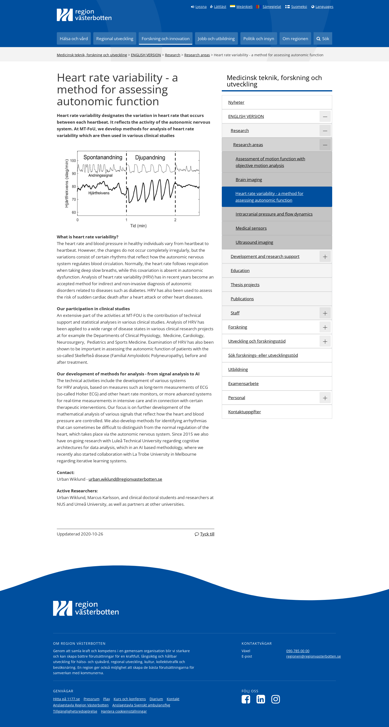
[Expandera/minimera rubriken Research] (325, 130)
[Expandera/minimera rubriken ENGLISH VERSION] (325, 116)
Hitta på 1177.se (66, 699)
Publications (242, 299)
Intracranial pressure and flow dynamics (274, 214)
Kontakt (173, 699)
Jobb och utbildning (216, 38)
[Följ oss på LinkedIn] (262, 699)
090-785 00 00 (297, 650)
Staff (235, 313)
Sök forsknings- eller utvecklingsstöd (263, 355)
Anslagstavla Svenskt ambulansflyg (141, 705)
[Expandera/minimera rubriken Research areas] (325, 144)
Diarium (156, 699)
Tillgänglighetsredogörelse (75, 711)
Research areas (197, 55)
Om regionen (295, 38)
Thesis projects (245, 284)
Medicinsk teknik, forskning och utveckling (92, 55)
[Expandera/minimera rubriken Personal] (325, 397)
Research (172, 55)
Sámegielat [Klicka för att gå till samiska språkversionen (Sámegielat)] (272, 6)
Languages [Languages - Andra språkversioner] (324, 6)
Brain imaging (249, 179)
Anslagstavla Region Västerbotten (81, 705)
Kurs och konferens (130, 699)
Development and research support (265, 256)
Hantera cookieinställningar (124, 711)
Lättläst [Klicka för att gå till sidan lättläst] (220, 6)
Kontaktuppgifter (244, 412)
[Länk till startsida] (84, 15)
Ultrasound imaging (254, 242)
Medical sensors (251, 228)
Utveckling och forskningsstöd (257, 341)
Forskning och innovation (166, 38)
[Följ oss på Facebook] (247, 699)
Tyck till (207, 534)
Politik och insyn (258, 38)
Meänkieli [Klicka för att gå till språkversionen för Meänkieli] (244, 6)
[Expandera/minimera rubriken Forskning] (325, 327)
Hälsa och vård (74, 38)
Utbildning (238, 369)
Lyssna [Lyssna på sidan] (201, 6)
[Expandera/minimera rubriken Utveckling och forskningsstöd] (325, 341)
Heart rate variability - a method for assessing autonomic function (269, 197)
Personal (236, 397)
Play (106, 699)
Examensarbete (243, 383)
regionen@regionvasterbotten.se (313, 656)
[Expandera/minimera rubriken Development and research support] (325, 256)
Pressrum (91, 699)
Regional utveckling (114, 38)
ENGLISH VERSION (146, 55)
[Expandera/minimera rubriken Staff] (325, 312)
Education (240, 270)
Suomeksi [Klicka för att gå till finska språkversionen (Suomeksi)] (299, 6)
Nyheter (236, 102)
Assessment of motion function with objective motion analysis (270, 162)
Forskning (237, 327)
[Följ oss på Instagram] (277, 699)
